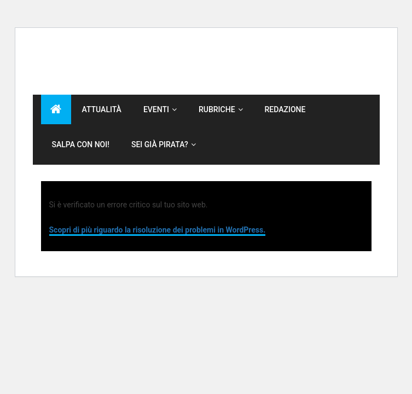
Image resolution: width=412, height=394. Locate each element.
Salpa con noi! (80, 144)
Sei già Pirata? (159, 144)
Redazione (285, 109)
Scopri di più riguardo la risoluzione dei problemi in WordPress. (157, 229)
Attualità (101, 109)
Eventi (156, 109)
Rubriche (217, 109)
